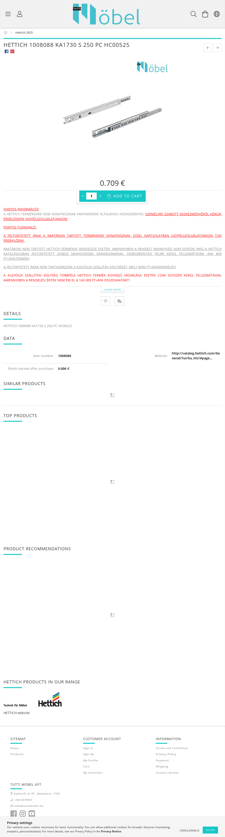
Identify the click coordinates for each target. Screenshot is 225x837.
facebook (13, 814)
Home (14, 749)
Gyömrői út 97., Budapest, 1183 (37, 794)
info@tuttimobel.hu (29, 806)
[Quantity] (91, 196)
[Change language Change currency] (217, 14)
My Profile (90, 761)
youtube (32, 814)
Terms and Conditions (172, 749)
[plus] (100, 196)
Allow (210, 829)
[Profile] (19, 14)
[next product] (217, 49)
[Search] (193, 14)
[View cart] (205, 14)
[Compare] (119, 302)
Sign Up (88, 755)
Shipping (162, 767)
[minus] (82, 196)
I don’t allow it (189, 829)
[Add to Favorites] (105, 302)
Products (17, 755)
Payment (162, 761)
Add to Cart (127, 197)
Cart (86, 767)
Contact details (167, 773)
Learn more (112, 290)
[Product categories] (8, 14)
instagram (23, 814)
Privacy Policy (166, 755)
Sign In (88, 749)
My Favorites (92, 773)
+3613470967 (23, 800)
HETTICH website (16, 713)
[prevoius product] (208, 49)
